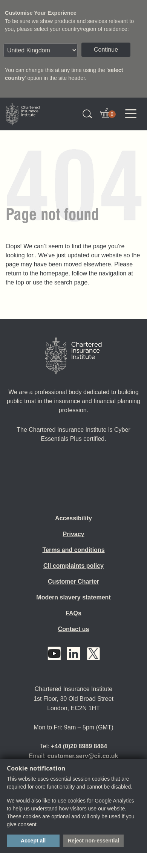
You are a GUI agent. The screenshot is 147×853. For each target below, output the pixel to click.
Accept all (33, 841)
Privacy (73, 534)
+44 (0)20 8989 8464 (79, 746)
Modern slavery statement (73, 597)
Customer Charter (73, 581)
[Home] (73, 356)
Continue (106, 49)
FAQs (73, 613)
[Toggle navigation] (131, 113)
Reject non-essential (93, 841)
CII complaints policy (73, 566)
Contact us (73, 629)
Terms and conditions (73, 550)
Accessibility (73, 518)
